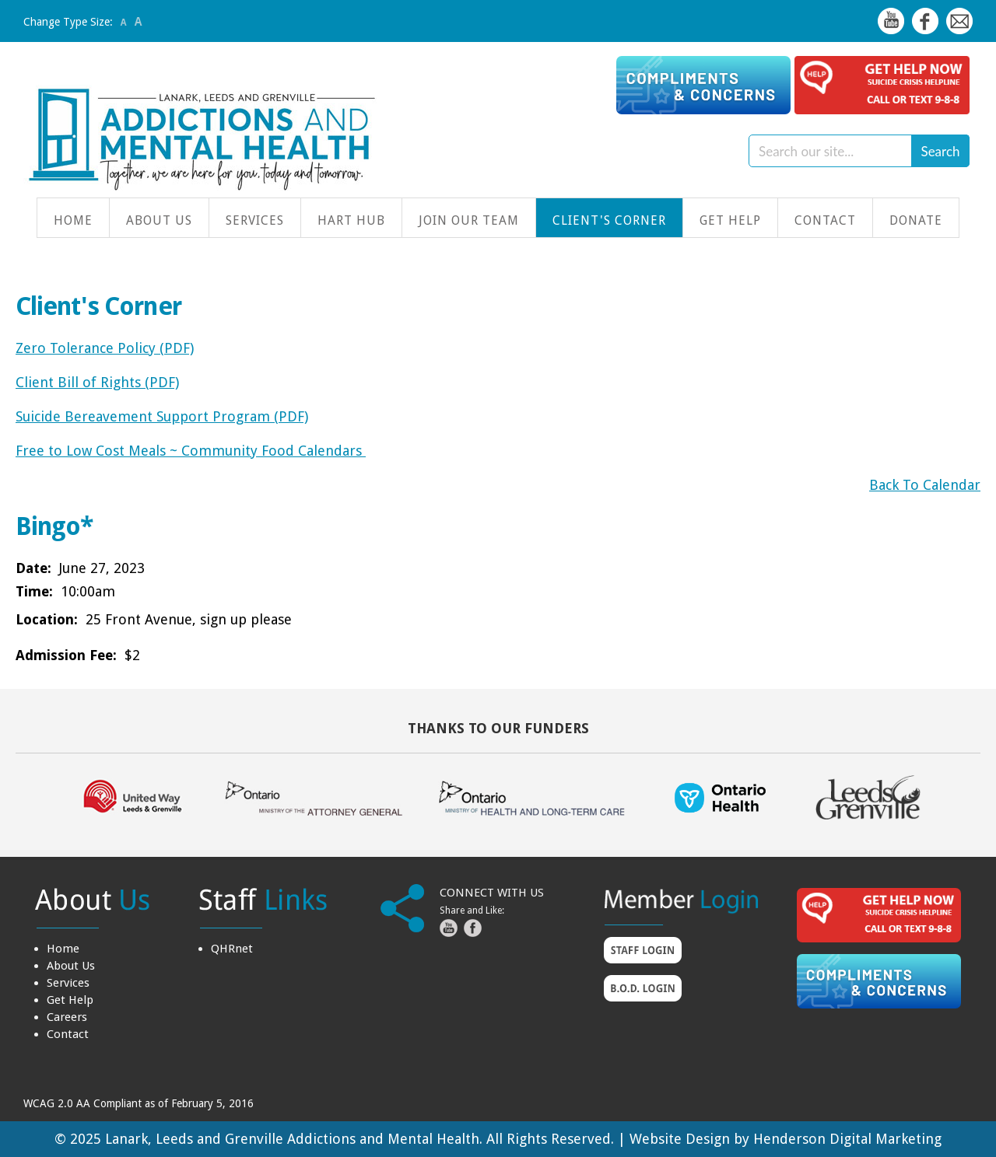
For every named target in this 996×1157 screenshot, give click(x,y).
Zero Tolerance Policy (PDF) (105, 348)
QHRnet (232, 949)
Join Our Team (469, 220)
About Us (159, 220)
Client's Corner (609, 220)
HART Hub (351, 220)
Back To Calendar (924, 485)
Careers (67, 1017)
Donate (915, 220)
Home (73, 220)
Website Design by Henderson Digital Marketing (786, 1139)
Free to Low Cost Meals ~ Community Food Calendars (191, 450)
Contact (825, 220)
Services (255, 220)
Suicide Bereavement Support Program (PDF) (162, 416)
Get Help (730, 220)
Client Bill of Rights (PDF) (97, 382)
